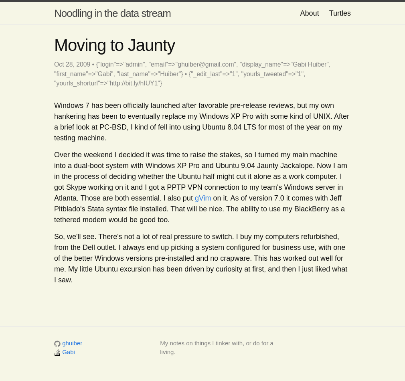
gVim (203, 198)
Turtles (340, 13)
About (309, 13)
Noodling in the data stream (112, 13)
